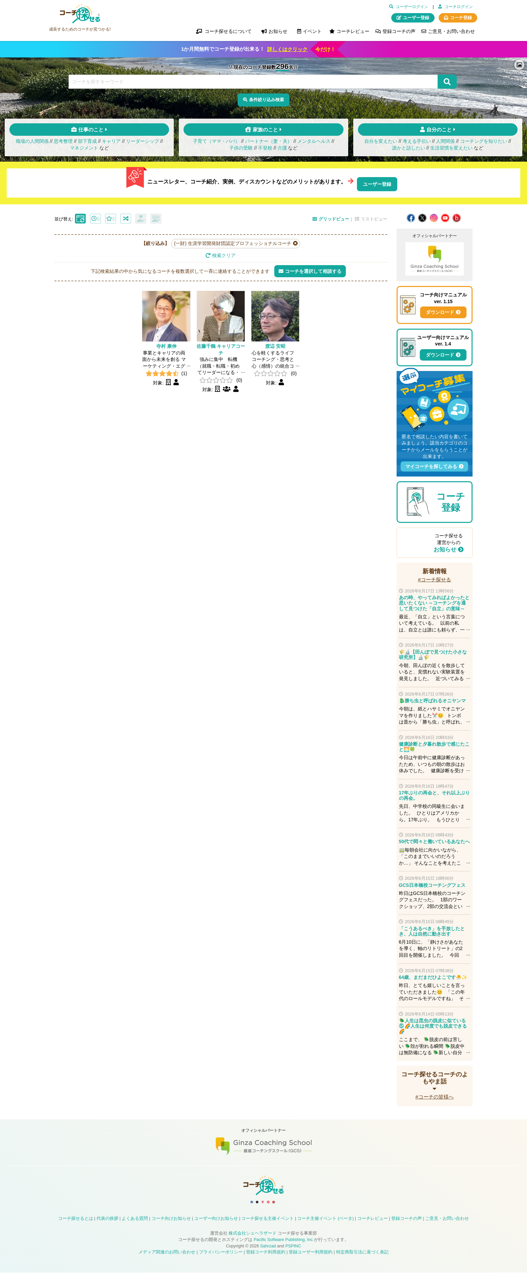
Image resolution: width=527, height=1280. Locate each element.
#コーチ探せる (434, 578)
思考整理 (63, 144)
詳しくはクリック (287, 49)
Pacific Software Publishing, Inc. (284, 1247)
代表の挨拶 (107, 1226)
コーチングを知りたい (483, 144)
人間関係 (445, 144)
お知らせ (445, 548)
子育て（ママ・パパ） (216, 144)
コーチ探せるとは (75, 1226)
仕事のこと (91, 132)
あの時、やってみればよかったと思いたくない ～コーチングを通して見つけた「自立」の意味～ (434, 601)
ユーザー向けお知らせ (216, 1226)
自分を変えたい (380, 144)
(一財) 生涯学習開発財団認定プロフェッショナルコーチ (232, 242)
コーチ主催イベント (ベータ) (325, 1226)
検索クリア (224, 253)
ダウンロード (440, 311)
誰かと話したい (408, 151)
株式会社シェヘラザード (253, 1240)
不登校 (265, 151)
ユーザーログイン (412, 6)
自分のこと (439, 132)
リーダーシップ (142, 144)
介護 (282, 151)
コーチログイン (459, 6)
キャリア (111, 144)
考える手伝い (417, 144)
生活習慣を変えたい (451, 151)
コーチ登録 (461, 17)
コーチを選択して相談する (313, 269)
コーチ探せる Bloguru (456, 216)
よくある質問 (135, 1226)
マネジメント (84, 151)
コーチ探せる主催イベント (267, 1226)
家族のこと (265, 132)
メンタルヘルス (313, 144)
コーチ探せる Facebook (411, 216)
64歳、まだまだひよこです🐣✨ (433, 976)
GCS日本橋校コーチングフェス (432, 883)
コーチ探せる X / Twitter (422, 216)
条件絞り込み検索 (267, 100)
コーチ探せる (80, 14)
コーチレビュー (352, 31)
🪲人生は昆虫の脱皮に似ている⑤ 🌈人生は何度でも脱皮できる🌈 (433, 1025)
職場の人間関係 (32, 144)
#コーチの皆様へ (434, 1095)
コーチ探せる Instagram (434, 216)
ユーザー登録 (416, 17)
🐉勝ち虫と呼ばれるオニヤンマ (432, 699)
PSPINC (293, 1253)
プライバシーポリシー (221, 1259)
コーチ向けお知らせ (171, 1226)
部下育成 (87, 144)
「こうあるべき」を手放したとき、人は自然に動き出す (432, 929)
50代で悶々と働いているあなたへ (434, 840)
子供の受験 (241, 151)
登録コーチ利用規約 (265, 1259)
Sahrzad (268, 1253)
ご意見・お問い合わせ (451, 31)
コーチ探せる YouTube (445, 216)
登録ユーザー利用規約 (310, 1259)
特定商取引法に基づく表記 (362, 1259)
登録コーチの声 (398, 31)
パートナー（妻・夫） (268, 144)
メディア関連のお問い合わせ (166, 1259)
